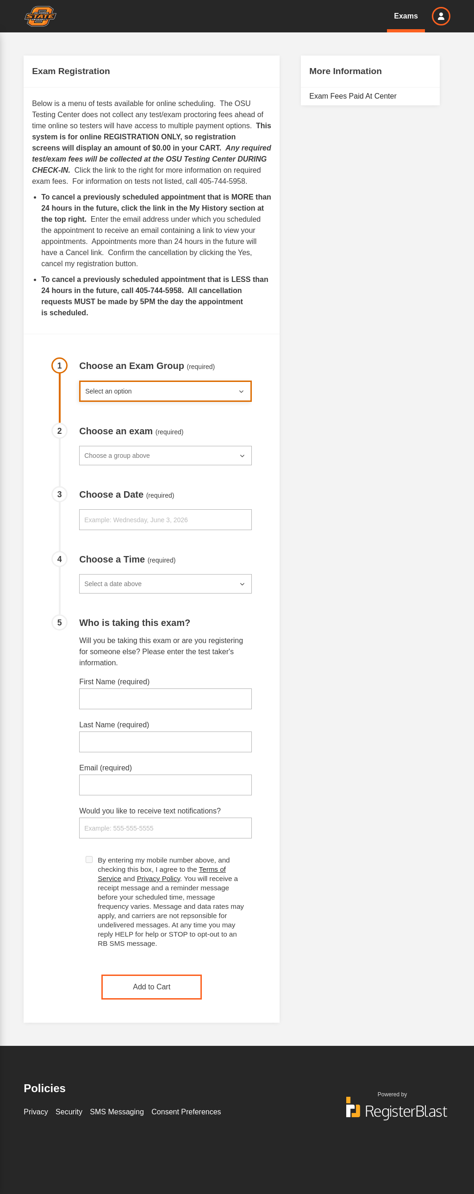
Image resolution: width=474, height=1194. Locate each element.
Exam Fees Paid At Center (353, 96)
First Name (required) (114, 682)
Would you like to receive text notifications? (150, 811)
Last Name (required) (114, 725)
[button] (441, 16)
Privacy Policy (158, 878)
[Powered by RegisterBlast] (392, 1113)
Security (69, 1112)
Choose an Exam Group (147, 366)
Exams (406, 16)
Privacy (36, 1112)
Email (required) (105, 768)
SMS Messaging (117, 1112)
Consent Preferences (186, 1112)
